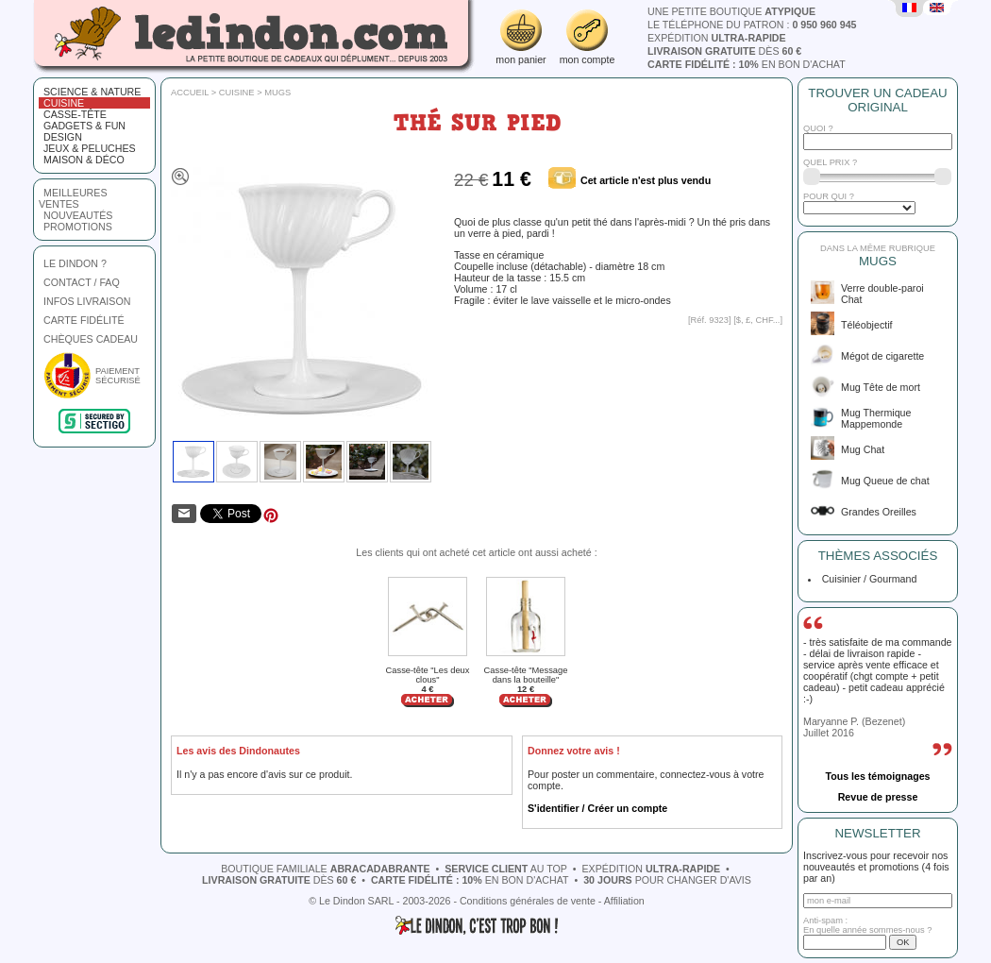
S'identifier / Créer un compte (597, 808)
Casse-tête (75, 114)
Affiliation (624, 900)
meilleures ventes (73, 198)
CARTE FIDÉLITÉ (84, 320)
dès (724, 51)
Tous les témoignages (877, 776)
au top (506, 868)
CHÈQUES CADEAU (90, 339)
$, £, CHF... (758, 320)
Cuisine (63, 103)
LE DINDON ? (75, 263)
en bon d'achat (746, 64)
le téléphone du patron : (752, 24)
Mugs (277, 92)
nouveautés (77, 215)
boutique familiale (325, 868)
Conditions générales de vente (528, 900)
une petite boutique (731, 11)
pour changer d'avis (667, 880)
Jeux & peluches (89, 148)
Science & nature (92, 91)
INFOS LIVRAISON (86, 301)
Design (62, 137)
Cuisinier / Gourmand (867, 578)
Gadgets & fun (84, 125)
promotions (77, 226)
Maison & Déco (84, 159)
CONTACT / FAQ (81, 282)
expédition (716, 37)
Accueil (190, 92)
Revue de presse (878, 796)
